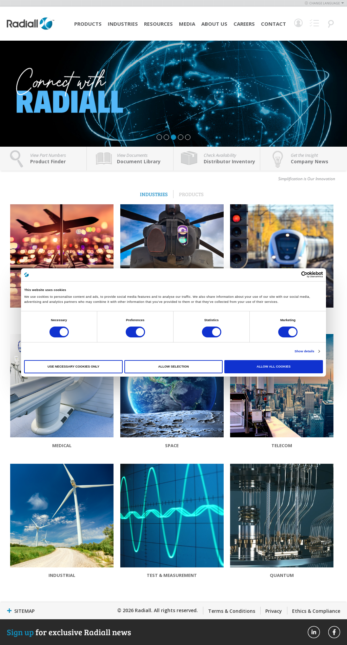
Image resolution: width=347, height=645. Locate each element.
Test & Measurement (172, 575)
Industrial (61, 575)
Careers (244, 23)
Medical (62, 445)
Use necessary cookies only (73, 366)
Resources (158, 23)
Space (172, 445)
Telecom (281, 445)
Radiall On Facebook (334, 632)
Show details (304, 351)
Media (187, 23)
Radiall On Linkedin (314, 632)
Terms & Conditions (231, 611)
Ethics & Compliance (316, 611)
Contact (273, 23)
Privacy (273, 611)
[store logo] (30, 29)
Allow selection (173, 366)
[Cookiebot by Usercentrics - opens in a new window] (293, 274)
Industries (123, 23)
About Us (214, 23)
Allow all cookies (273, 366)
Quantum (282, 575)
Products (88, 23)
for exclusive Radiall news (69, 632)
